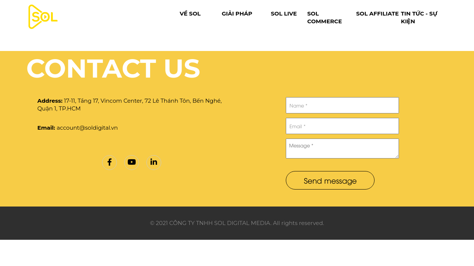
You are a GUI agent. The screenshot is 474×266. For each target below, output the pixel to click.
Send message (330, 180)
